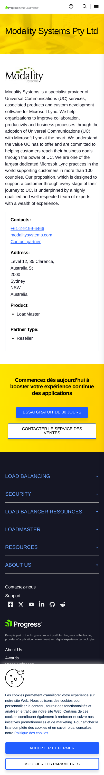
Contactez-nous (20, 587)
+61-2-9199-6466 (27, 228)
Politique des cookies (31, 733)
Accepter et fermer (52, 748)
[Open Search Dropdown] (84, 7)
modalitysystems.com (31, 235)
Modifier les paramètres (52, 764)
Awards (12, 658)
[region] (52, 719)
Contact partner (26, 241)
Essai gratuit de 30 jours (52, 412)
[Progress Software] (23, 624)
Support (13, 595)
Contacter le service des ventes (52, 431)
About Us (13, 650)
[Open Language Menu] (71, 7)
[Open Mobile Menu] (96, 7)
